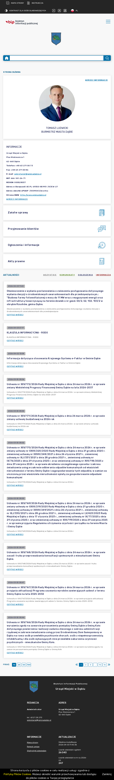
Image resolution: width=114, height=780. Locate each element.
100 (28, 665)
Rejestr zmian (33, 746)
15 (100, 665)
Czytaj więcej (15, 315)
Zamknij (107, 774)
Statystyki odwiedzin (36, 751)
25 (19, 665)
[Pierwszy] (76, 665)
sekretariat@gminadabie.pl (27, 174)
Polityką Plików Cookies (17, 774)
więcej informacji (96, 80)
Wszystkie (50, 275)
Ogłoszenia (85, 275)
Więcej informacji (17, 199)
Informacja (103, 275)
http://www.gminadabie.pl (33, 195)
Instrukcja (35, 3)
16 (105, 665)
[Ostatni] (109, 665)
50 (24, 665)
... (95, 665)
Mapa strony (15, 3)
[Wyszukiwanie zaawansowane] (56, 58)
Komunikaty (67, 275)
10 (14, 665)
